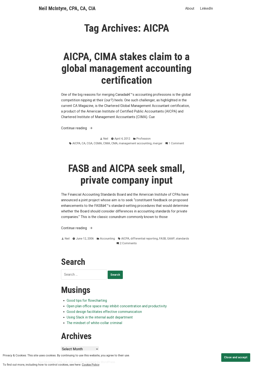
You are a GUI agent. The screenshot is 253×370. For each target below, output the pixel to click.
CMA (114, 143)
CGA (89, 143)
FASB (162, 238)
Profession (143, 138)
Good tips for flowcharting (87, 300)
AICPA (76, 143)
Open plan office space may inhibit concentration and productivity (117, 306)
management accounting (135, 143)
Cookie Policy (90, 364)
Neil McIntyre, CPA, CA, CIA (67, 8)
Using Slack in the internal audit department (100, 317)
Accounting (107, 238)
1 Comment (176, 143)
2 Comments (128, 243)
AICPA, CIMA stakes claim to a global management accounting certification (126, 68)
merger (157, 143)
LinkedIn (206, 8)
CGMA (98, 143)
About (189, 8)
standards (182, 238)
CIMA (106, 143)
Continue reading (84, 128)
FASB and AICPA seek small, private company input (126, 174)
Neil (105, 138)
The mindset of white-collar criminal (94, 323)
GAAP (171, 238)
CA (83, 143)
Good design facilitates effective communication (104, 312)
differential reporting (144, 238)
